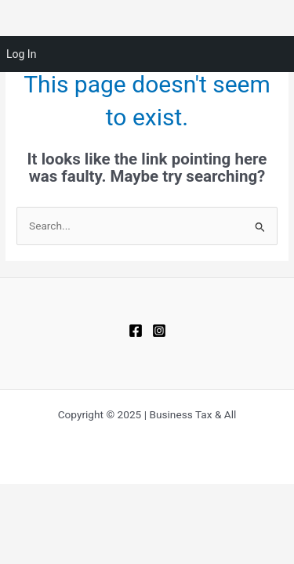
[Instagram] (159, 331)
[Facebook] (136, 331)
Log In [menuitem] (21, 54)
